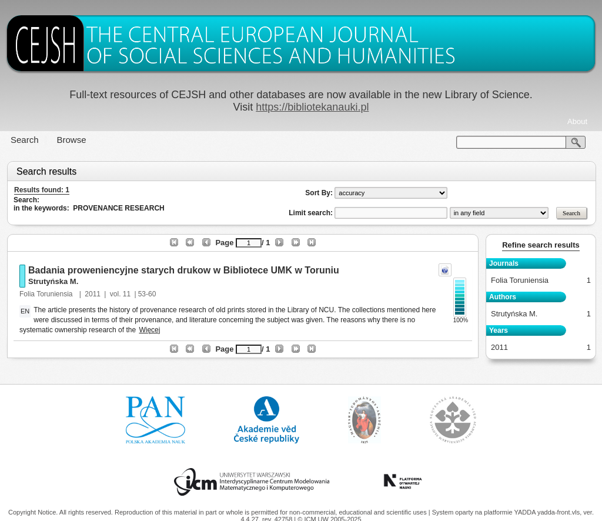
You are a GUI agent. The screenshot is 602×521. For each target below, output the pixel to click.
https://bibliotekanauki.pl (312, 107)
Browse (71, 140)
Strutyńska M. (53, 281)
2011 (93, 294)
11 (127, 294)
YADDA (525, 512)
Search (25, 140)
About (577, 121)
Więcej (149, 330)
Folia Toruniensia (47, 294)
